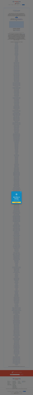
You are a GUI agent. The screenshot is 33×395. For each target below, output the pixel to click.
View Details (16, 202)
